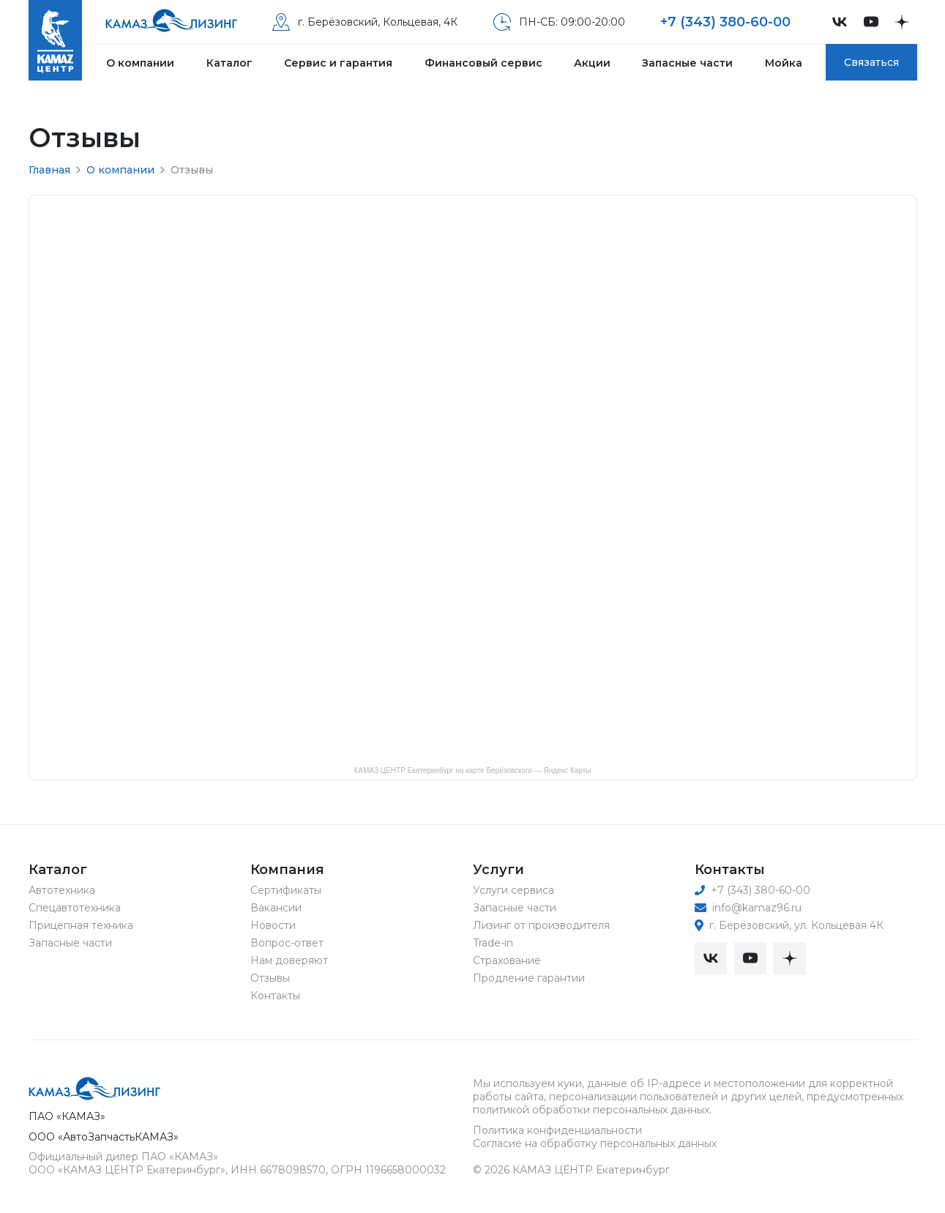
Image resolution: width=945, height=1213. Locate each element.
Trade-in (493, 942)
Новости (273, 925)
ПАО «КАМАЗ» (67, 1116)
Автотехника (62, 890)
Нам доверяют (289, 960)
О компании (140, 63)
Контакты (275, 995)
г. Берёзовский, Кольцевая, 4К (364, 21)
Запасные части (687, 63)
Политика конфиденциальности (557, 1130)
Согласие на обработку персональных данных (595, 1143)
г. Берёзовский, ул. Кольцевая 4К (789, 925)
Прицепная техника (81, 925)
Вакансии (276, 907)
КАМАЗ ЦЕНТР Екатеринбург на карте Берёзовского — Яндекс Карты (472, 770)
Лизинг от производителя (541, 925)
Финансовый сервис (483, 63)
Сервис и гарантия (338, 63)
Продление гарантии (529, 978)
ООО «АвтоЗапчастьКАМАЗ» (104, 1136)
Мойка (783, 63)
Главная (49, 170)
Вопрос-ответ (287, 942)
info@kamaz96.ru (748, 907)
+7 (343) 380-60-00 (725, 22)
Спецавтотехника (75, 907)
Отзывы (270, 978)
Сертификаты (285, 890)
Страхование (507, 960)
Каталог (229, 63)
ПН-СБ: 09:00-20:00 (559, 21)
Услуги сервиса (513, 890)
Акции (592, 63)
